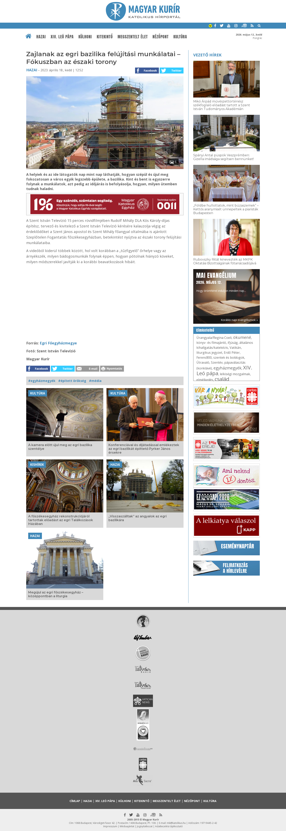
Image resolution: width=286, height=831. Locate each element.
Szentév (217, 362)
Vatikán (235, 347)
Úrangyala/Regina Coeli (214, 337)
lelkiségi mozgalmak (235, 374)
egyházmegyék (228, 368)
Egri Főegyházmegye (58, 343)
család (222, 379)
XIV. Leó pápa (62, 37)
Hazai (41, 37)
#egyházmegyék (41, 381)
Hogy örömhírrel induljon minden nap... (221, 282)
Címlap (75, 801)
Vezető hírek (207, 55)
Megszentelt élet (133, 37)
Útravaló (202, 362)
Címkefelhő (205, 330)
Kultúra (180, 37)
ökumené (242, 337)
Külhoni (85, 37)
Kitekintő (105, 37)
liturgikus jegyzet (209, 352)
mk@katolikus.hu (176, 823)
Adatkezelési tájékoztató (169, 826)
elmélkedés (204, 380)
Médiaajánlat (127, 826)
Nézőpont (161, 37)
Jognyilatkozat (145, 826)
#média (95, 381)
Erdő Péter (232, 352)
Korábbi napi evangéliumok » (239, 320)
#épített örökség (72, 381)
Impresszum (110, 826)
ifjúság (233, 342)
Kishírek (37, 464)
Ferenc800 (204, 357)
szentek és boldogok (228, 357)
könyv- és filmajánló (211, 342)
